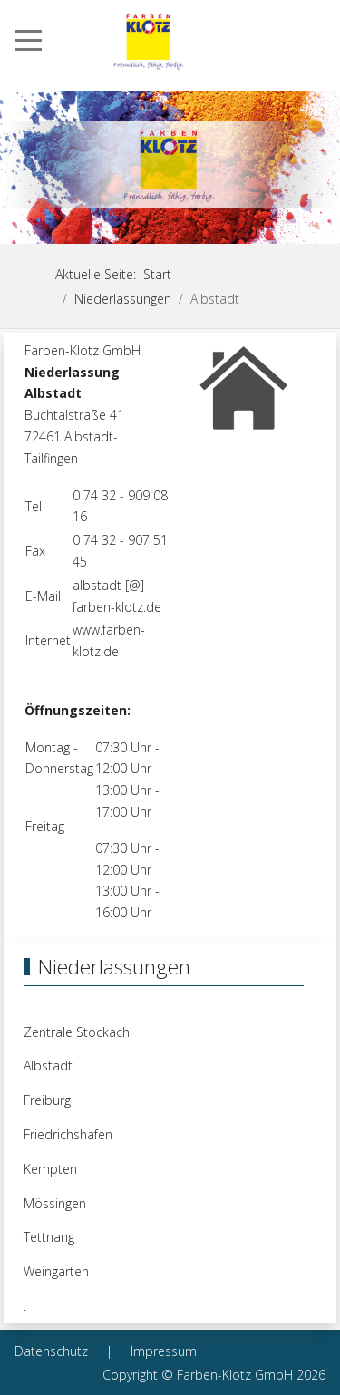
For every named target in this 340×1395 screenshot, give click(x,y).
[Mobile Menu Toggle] (28, 39)
